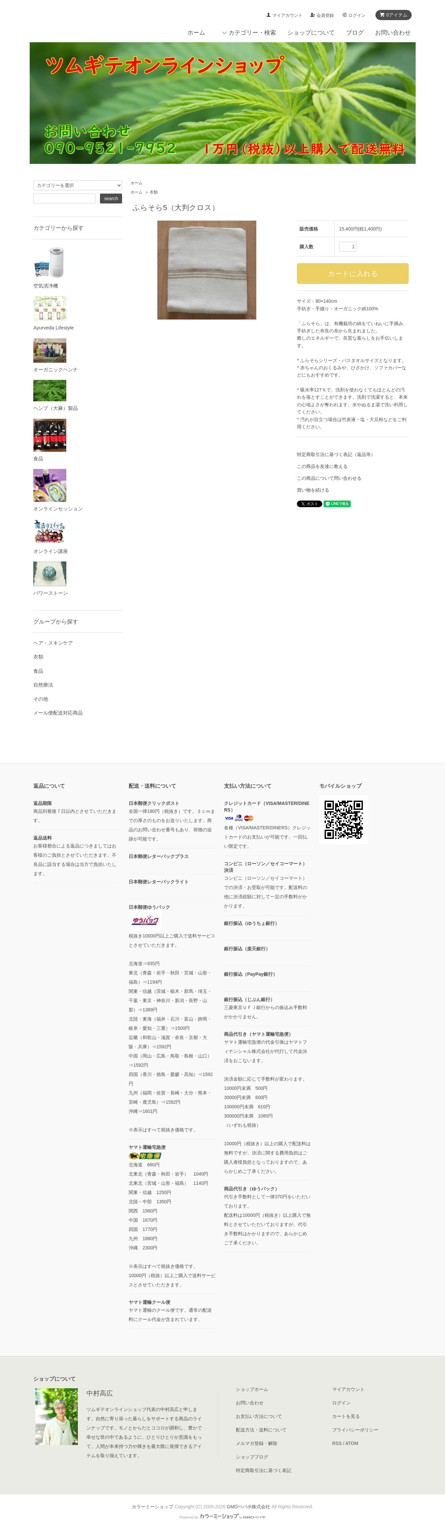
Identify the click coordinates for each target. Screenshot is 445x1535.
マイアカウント (287, 15)
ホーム (196, 32)
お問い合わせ (393, 32)
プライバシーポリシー (355, 1429)
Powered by (222, 1517)
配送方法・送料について (261, 1429)
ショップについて (311, 32)
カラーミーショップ (152, 1506)
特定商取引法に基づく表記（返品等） (336, 454)
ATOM (351, 1443)
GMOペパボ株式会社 (248, 1506)
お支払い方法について (259, 1416)
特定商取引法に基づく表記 (263, 1470)
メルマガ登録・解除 (256, 1443)
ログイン (357, 15)
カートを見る (346, 1416)
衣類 (154, 192)
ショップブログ (252, 1456)
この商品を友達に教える (322, 466)
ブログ (355, 32)
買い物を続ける (313, 490)
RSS (337, 1443)
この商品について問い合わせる (329, 478)
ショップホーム (252, 1389)
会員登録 (325, 15)
